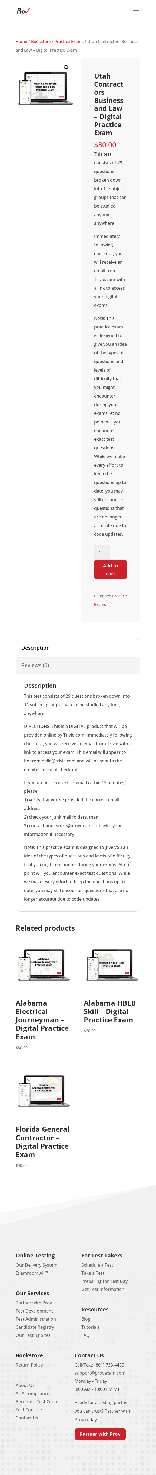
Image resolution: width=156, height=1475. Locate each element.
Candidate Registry (35, 1327)
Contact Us (27, 1418)
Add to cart (110, 569)
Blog (85, 1319)
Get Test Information (102, 1289)
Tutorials (90, 1327)
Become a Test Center (38, 1402)
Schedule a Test (97, 1265)
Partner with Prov (34, 1303)
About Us (25, 1385)
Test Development (34, 1311)
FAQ (85, 1335)
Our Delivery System (36, 1265)
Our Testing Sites (33, 1335)
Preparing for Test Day (104, 1281)
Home (21, 41)
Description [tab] (35, 647)
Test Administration (36, 1319)
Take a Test (92, 1273)
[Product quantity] (102, 552)
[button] (136, 14)
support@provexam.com (100, 1373)
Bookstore (41, 41)
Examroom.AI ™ (32, 1273)
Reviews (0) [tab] (35, 665)
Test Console (29, 1410)
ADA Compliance (32, 1393)
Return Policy (29, 1365)
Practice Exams (69, 41)
